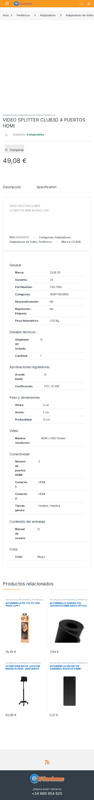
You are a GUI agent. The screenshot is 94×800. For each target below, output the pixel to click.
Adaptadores (48, 15)
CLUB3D (76, 241)
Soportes (36, 662)
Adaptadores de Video (30, 115)
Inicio (6, 15)
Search (81, 4)
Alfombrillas (25, 599)
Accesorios (12, 599)
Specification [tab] (46, 187)
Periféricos (23, 15)
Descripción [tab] (12, 187)
